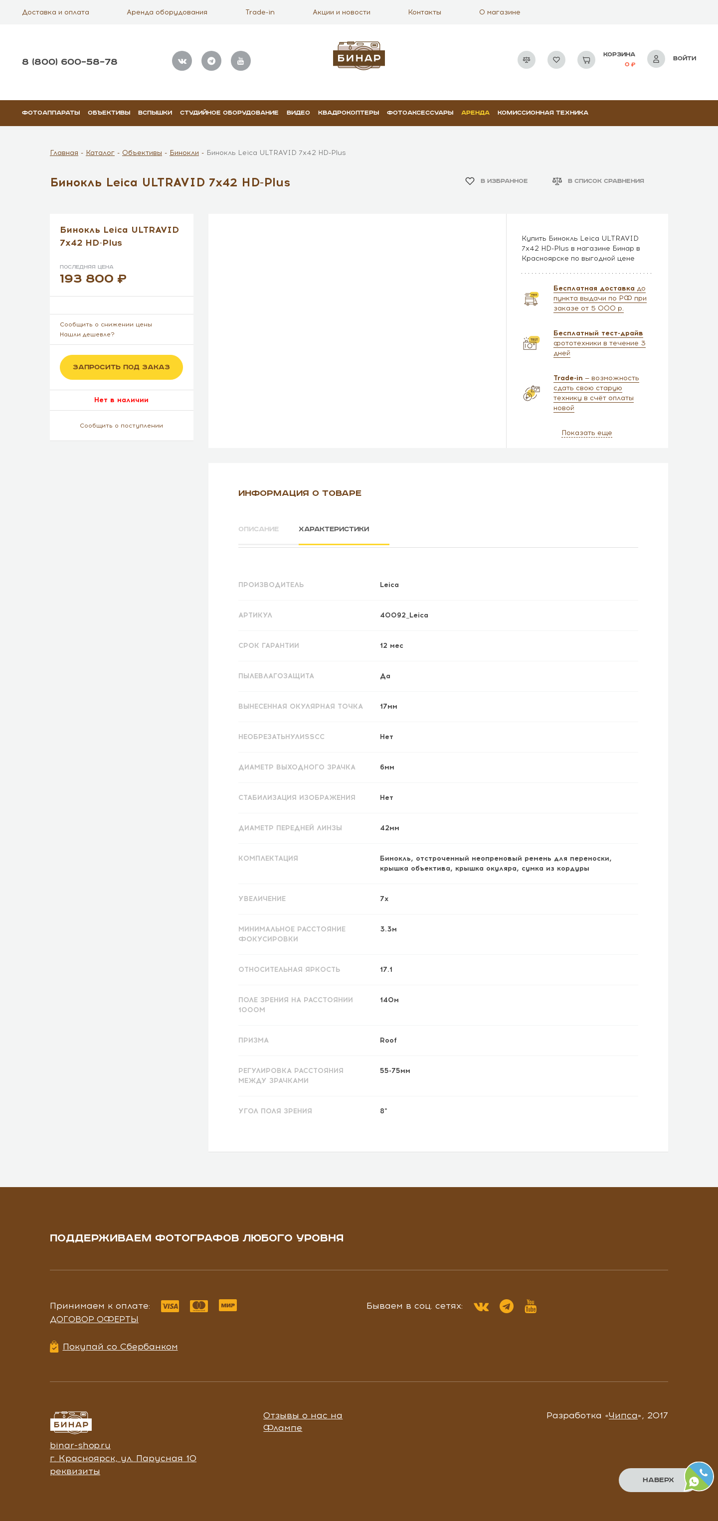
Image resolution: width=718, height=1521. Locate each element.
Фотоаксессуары (420, 113)
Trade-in (260, 12)
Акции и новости (341, 12)
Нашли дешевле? (87, 334)
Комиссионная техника (543, 113)
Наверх (658, 1480)
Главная (64, 153)
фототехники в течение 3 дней (599, 343)
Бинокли (184, 153)
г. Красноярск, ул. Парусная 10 (123, 1456)
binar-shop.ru (80, 1443)
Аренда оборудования (167, 12)
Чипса (623, 1413)
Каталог (100, 153)
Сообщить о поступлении (121, 425)
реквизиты (75, 1469)
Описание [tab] (260, 529)
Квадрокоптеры (348, 113)
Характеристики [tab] (342, 529)
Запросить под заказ (121, 367)
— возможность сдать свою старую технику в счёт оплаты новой (596, 393)
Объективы (109, 113)
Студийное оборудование (229, 113)
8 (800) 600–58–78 (70, 62)
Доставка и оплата (55, 12)
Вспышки (155, 113)
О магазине (500, 12)
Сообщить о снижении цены (106, 324)
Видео (298, 113)
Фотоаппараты (51, 113)
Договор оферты (94, 1318)
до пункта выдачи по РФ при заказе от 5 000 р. (600, 298)
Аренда (475, 113)
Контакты (424, 12)
